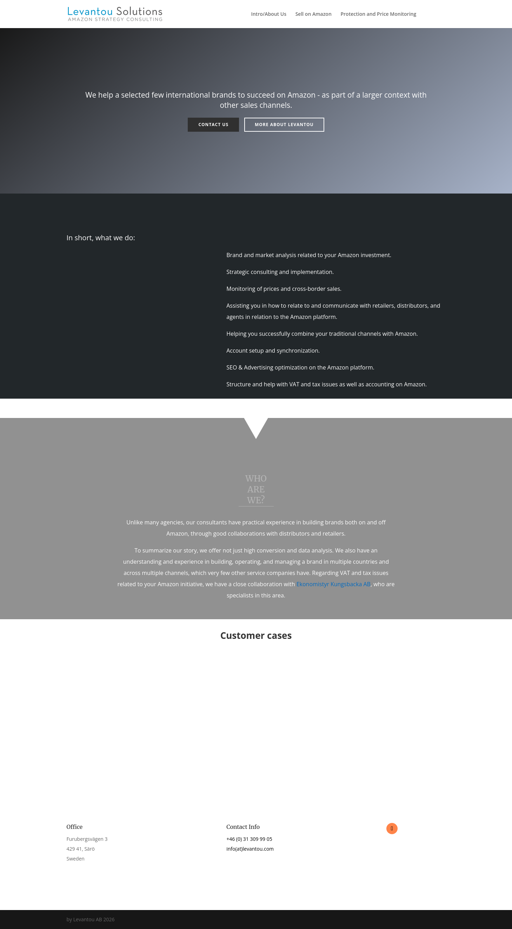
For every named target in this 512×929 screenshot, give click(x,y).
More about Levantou (284, 124)
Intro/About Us (268, 14)
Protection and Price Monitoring (378, 14)
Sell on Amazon (313, 14)
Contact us (213, 124)
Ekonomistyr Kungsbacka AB (334, 584)
